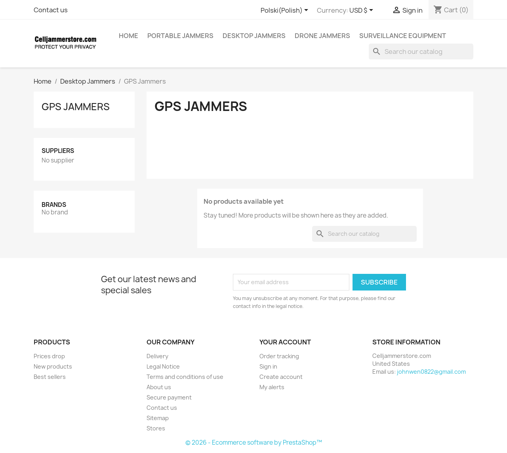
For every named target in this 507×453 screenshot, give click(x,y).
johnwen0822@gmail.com (431, 371)
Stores (156, 428)
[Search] (421, 51)
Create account (281, 376)
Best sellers (50, 376)
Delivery (157, 356)
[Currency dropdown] (362, 10)
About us (159, 387)
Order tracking (279, 356)
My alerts (271, 387)
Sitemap (158, 418)
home (128, 35)
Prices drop (49, 356)
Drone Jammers (322, 35)
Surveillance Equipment (402, 35)
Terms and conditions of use (185, 376)
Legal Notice (163, 366)
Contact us (51, 10)
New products (53, 366)
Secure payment (169, 397)
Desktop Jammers (254, 35)
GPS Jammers (76, 106)
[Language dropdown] (286, 10)
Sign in (268, 366)
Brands (54, 205)
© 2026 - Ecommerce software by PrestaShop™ (253, 442)
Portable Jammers (180, 35)
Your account (285, 342)
